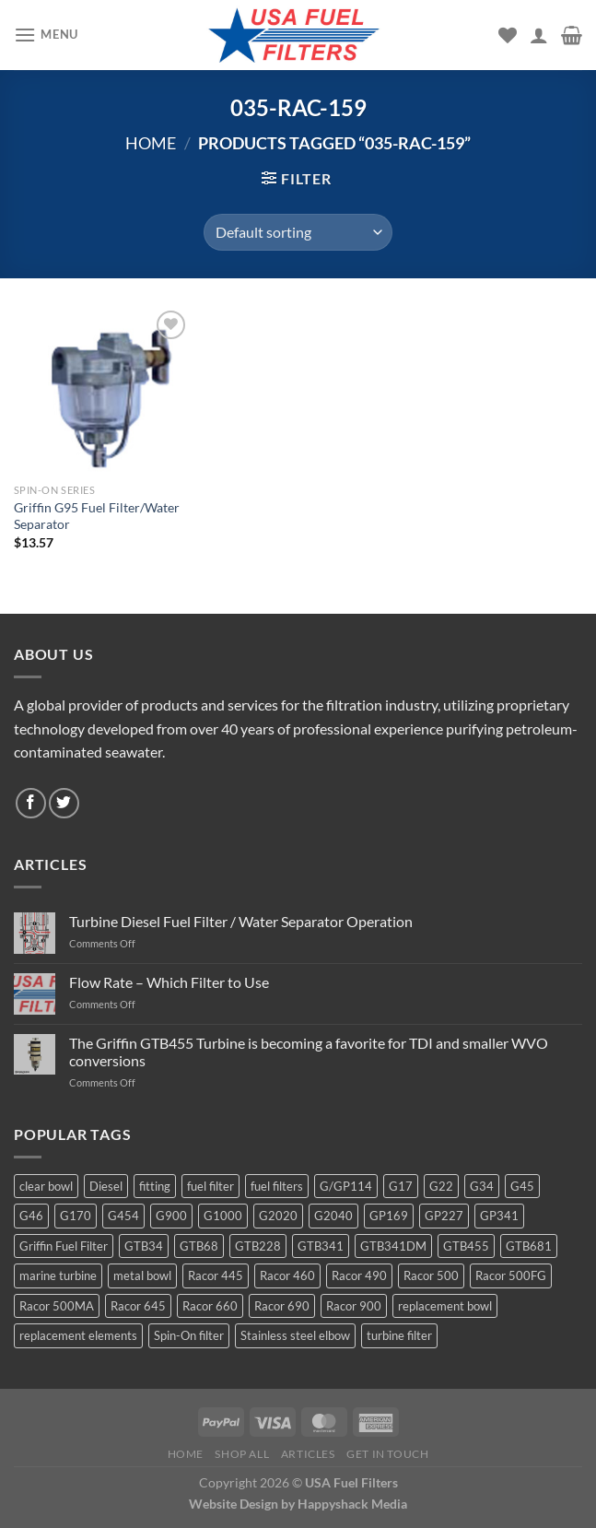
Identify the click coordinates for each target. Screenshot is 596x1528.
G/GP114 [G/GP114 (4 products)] (346, 1186)
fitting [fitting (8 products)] (154, 1186)
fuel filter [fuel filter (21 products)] (210, 1186)
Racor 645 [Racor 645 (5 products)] (138, 1306)
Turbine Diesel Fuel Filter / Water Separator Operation (241, 921)
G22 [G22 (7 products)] (441, 1186)
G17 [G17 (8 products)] (401, 1186)
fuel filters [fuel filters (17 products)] (277, 1186)
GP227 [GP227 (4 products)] (444, 1215)
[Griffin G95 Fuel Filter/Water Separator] (103, 390)
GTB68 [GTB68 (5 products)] (199, 1246)
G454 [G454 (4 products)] (123, 1215)
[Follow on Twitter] (64, 803)
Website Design (233, 1503)
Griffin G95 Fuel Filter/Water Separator (97, 516)
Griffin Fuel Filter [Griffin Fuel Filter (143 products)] (63, 1246)
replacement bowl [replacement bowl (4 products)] (445, 1306)
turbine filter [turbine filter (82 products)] (399, 1335)
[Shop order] (298, 232)
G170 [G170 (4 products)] (75, 1215)
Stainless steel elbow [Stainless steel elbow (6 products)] (295, 1335)
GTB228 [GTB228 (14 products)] (258, 1246)
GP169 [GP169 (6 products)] (388, 1215)
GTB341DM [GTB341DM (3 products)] (393, 1246)
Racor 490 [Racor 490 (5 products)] (359, 1275)
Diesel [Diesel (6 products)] (106, 1186)
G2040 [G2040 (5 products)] (333, 1215)
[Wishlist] (507, 35)
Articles (308, 1454)
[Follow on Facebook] (31, 803)
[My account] (539, 35)
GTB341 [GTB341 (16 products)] (321, 1246)
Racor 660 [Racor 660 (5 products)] (210, 1306)
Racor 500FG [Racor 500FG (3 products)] (510, 1275)
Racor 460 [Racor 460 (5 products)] (287, 1275)
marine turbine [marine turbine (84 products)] (58, 1275)
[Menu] (46, 34)
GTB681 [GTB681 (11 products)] (529, 1246)
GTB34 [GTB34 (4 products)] (143, 1246)
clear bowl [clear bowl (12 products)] (46, 1186)
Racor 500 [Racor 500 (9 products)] (431, 1275)
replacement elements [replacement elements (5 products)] (78, 1335)
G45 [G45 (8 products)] (522, 1186)
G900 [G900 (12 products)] (171, 1215)
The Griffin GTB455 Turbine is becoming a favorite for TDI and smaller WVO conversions (308, 1051)
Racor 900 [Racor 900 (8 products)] (353, 1306)
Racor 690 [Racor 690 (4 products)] (282, 1306)
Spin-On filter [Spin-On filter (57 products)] (189, 1335)
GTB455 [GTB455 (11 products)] (466, 1246)
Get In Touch (387, 1454)
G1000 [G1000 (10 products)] (223, 1215)
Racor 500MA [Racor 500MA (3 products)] (56, 1306)
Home (150, 143)
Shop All (242, 1454)
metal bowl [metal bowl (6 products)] (142, 1275)
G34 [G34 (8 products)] (482, 1186)
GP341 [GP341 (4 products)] (499, 1215)
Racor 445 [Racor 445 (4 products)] (215, 1275)
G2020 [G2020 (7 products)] (278, 1215)
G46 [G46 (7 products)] (31, 1215)
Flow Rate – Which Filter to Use (169, 982)
